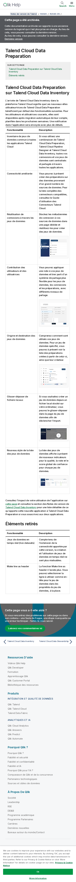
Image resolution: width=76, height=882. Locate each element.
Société (12, 797)
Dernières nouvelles (18, 828)
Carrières (12, 823)
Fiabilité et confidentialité (21, 761)
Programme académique (21, 815)
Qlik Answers (15, 730)
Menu (71, 6)
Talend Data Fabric (18, 713)
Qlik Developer (16, 667)
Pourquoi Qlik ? (16, 753)
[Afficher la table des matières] (6, 14)
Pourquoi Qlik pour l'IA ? (20, 770)
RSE (10, 806)
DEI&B (11, 810)
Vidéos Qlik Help (17, 663)
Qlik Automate (15, 738)
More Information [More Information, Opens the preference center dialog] (38, 878)
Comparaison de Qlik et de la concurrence (30, 774)
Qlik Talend (14, 704)
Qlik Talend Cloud (17, 708)
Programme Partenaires (20, 819)
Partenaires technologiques (22, 779)
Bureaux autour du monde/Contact (26, 832)
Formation (13, 672)
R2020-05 (55, 14)
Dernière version (14, 38)
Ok (38, 871)
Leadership (14, 802)
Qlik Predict (14, 734)
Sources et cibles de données (24, 783)
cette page (11, 503)
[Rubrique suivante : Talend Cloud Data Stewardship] (56, 642)
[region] (38, 864)
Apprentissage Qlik (18, 676)
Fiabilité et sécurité (18, 757)
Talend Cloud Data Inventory (20, 507)
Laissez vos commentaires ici (25, 628)
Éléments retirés (16, 75)
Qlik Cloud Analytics (18, 725)
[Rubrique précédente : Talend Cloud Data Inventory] (19, 642)
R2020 (43, 14)
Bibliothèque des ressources (23, 685)
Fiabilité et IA (14, 766)
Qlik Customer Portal (19, 680)
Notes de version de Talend (24, 14)
